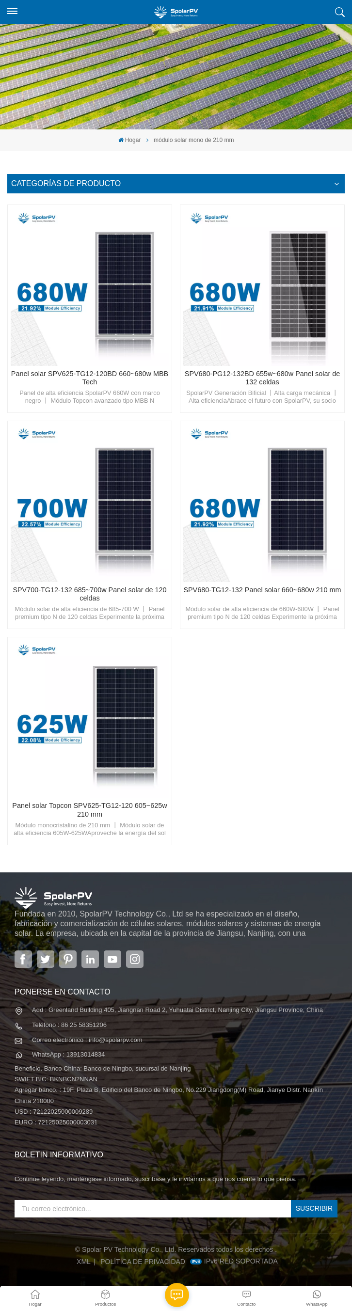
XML (84, 1261)
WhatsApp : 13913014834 (68, 1054)
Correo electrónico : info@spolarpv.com (87, 1039)
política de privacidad (142, 1261)
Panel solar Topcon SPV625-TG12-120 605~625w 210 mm (89, 810)
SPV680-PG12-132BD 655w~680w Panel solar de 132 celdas (262, 378)
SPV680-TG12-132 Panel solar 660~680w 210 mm (262, 590)
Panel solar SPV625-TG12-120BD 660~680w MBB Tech (89, 378)
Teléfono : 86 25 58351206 (69, 1024)
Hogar (129, 140)
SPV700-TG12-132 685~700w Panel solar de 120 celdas (89, 594)
